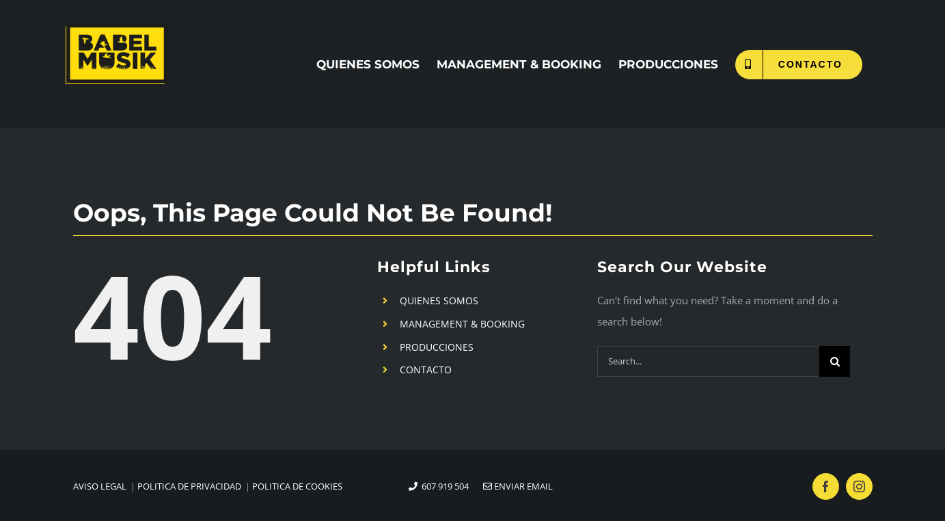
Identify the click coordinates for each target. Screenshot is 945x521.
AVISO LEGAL (99, 486)
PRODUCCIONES (437, 346)
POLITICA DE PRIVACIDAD (189, 486)
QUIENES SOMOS (439, 300)
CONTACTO (426, 369)
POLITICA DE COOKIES (297, 486)
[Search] (834, 361)
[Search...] (708, 361)
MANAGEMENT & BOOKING (462, 323)
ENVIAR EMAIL (512, 486)
